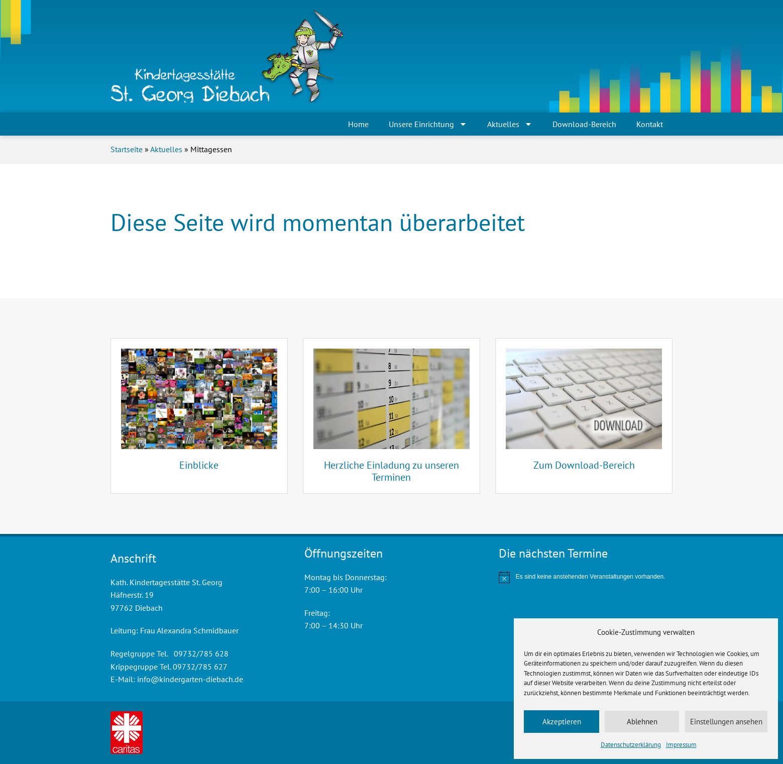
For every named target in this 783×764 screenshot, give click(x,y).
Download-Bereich (584, 124)
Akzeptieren (561, 721)
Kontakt (649, 124)
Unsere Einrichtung (428, 124)
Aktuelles (509, 124)
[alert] (586, 577)
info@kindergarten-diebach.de (190, 679)
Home (358, 124)
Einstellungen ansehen (726, 721)
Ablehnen (642, 721)
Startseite (126, 149)
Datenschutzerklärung (631, 744)
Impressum (681, 744)
